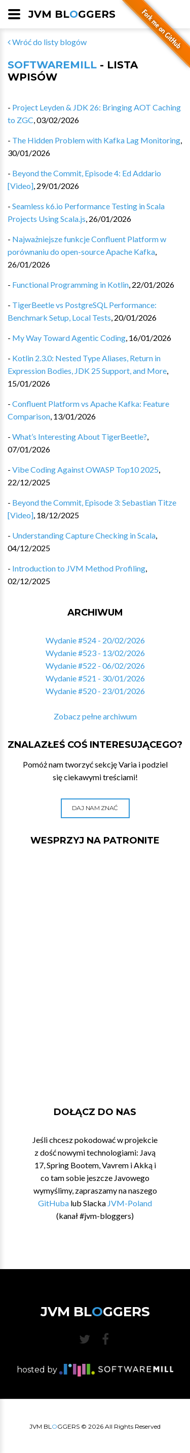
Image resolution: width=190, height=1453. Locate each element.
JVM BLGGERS (72, 14)
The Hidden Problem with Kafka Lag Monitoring (96, 140)
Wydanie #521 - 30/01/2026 (95, 678)
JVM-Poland (129, 1203)
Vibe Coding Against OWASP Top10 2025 (85, 469)
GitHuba (53, 1203)
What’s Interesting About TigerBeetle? (79, 436)
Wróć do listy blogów (47, 42)
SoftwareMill (52, 65)
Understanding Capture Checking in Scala (84, 535)
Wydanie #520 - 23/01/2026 (95, 691)
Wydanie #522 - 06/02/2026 (95, 665)
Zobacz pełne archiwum (95, 716)
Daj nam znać (95, 808)
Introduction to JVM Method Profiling (78, 568)
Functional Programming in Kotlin (70, 284)
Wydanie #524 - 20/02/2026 (95, 640)
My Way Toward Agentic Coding (69, 337)
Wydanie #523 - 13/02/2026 (95, 653)
